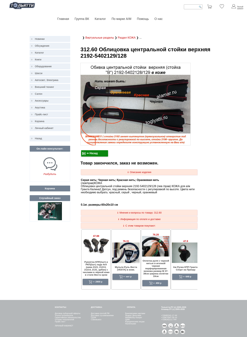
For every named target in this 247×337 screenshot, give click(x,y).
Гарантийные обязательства (68, 317)
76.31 (126, 241)
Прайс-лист (41, 114)
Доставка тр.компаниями (102, 315)
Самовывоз (96, 319)
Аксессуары (41, 100)
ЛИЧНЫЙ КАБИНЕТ (64, 326)
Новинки (39, 39)
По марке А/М (121, 19)
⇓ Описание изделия (139, 172)
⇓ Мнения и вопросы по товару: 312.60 (139, 212)
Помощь (143, 19)
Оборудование (43, 66)
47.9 (185, 241)
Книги (38, 59)
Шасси (38, 73)
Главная (63, 19)
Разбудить (49, 174)
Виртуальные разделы (100, 37)
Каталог (101, 19)
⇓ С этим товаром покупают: (139, 225)
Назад (38, 138)
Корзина (39, 121)
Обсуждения (42, 45)
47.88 (96, 236)
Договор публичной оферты (67, 313)
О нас (158, 19)
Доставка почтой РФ (100, 313)
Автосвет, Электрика (46, 80)
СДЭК (93, 317)
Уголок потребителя (64, 315)
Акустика (40, 107)
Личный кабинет (44, 128)
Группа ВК (82, 19)
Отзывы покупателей (64, 319)
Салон (38, 93)
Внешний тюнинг (44, 87)
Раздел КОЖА (127, 37)
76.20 (156, 234)
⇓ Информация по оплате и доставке (139, 219)
